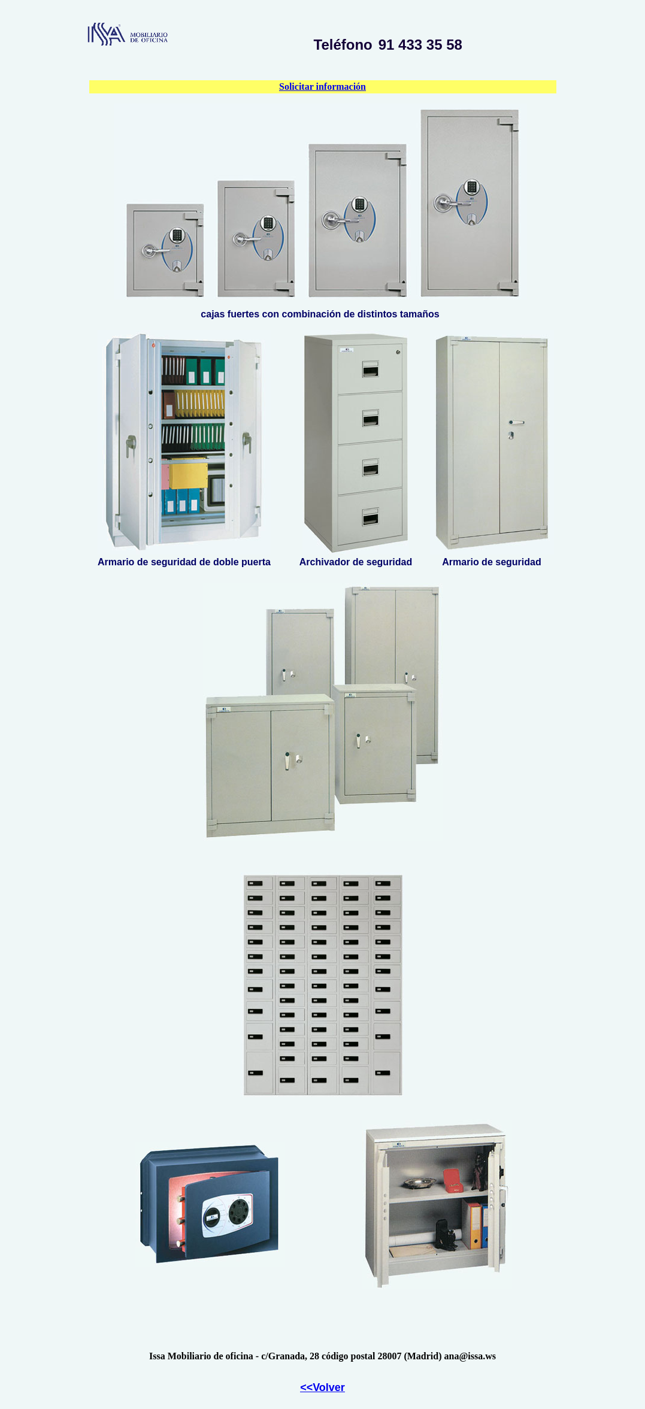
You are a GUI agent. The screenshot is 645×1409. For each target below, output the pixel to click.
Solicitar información (322, 86)
